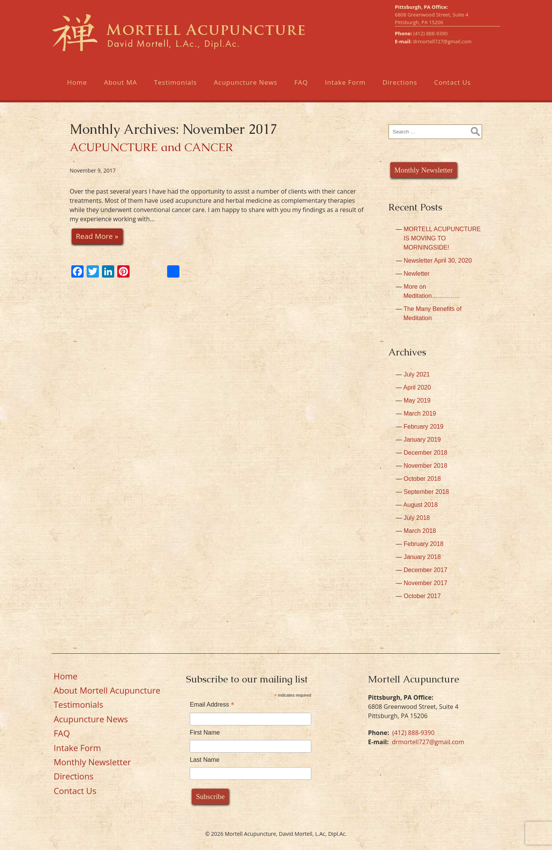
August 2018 (420, 504)
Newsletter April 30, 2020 (438, 260)
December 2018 (425, 452)
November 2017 (425, 583)
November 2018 (425, 465)
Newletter (417, 273)
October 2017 (422, 596)
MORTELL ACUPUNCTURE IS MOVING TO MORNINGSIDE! (442, 238)
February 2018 (424, 544)
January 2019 (422, 439)
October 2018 (422, 478)
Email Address (212, 704)
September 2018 (426, 491)
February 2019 (424, 426)
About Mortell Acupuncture (107, 690)
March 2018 (420, 531)
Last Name (204, 759)
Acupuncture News (246, 89)
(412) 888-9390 (430, 40)
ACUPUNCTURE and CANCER (151, 147)
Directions (400, 89)
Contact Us (452, 89)
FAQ (301, 89)
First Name (205, 732)
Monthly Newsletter (423, 170)
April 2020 (417, 387)
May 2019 (417, 400)
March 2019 (420, 413)
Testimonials (175, 89)
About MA (120, 89)
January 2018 (422, 557)
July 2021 (417, 374)
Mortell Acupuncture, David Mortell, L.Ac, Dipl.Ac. (178, 35)
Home (77, 89)
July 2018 (417, 518)
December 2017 (425, 570)
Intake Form (345, 89)
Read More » (97, 236)
